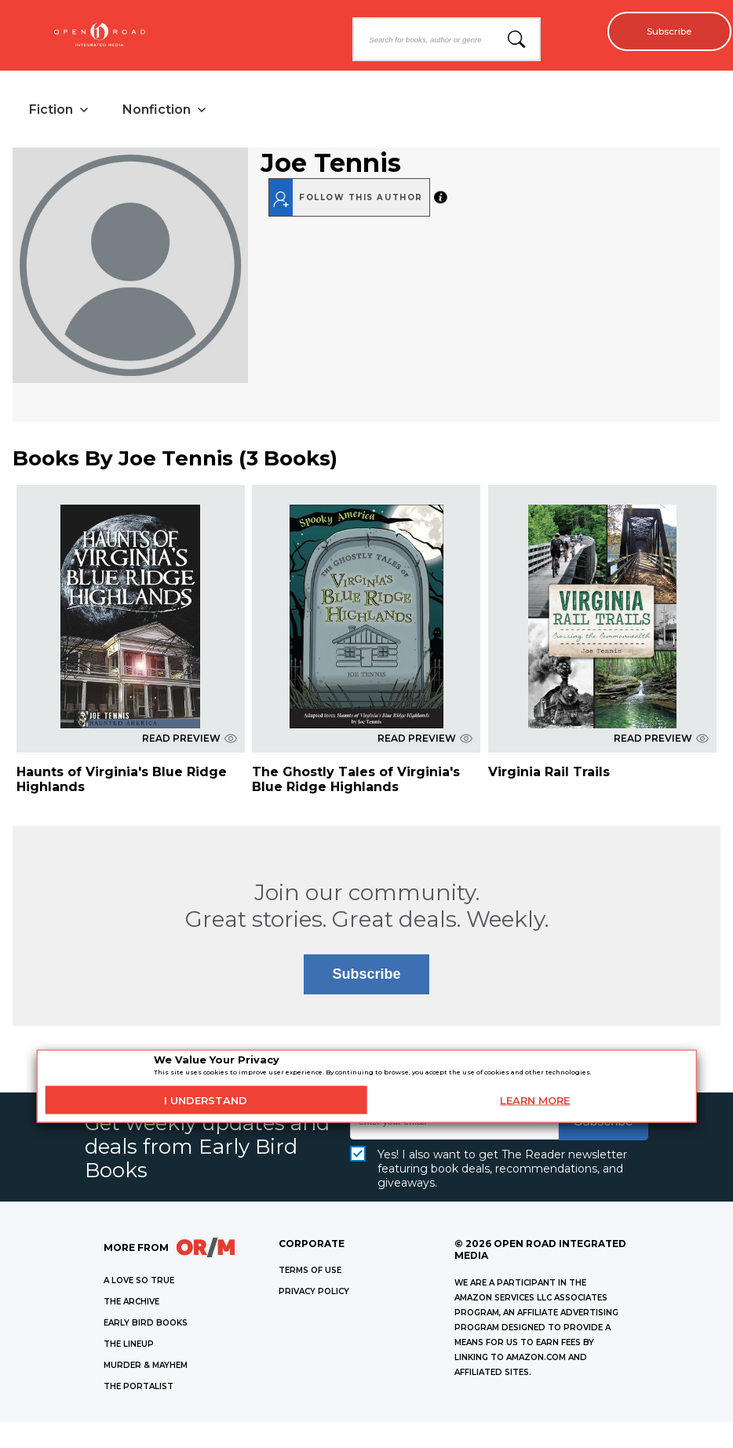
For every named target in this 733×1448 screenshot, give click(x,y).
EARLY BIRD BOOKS (146, 1325)
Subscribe (662, 31)
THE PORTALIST (138, 1389)
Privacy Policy (314, 1294)
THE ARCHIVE (131, 1304)
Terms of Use (310, 1272)
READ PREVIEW (189, 740)
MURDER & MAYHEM (146, 1367)
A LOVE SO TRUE (139, 1283)
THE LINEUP (129, 1346)
